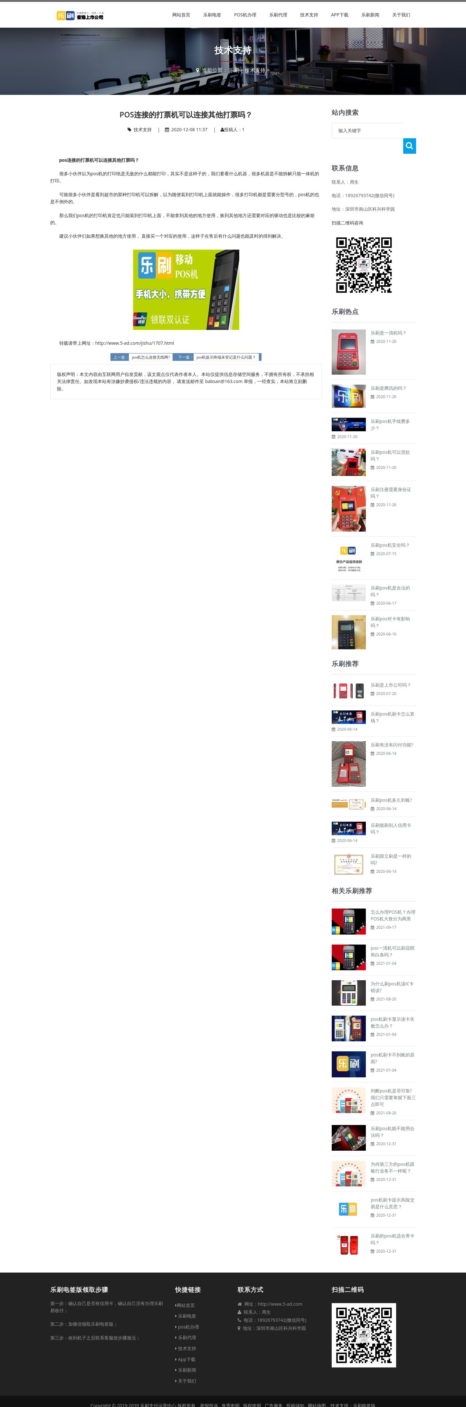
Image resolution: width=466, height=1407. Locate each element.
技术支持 (309, 15)
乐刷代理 (278, 15)
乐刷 (234, 70)
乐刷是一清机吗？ (389, 317)
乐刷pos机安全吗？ (390, 529)
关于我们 (401, 15)
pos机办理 (245, 15)
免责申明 (231, 1390)
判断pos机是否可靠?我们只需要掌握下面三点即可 (393, 1082)
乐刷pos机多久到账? (391, 784)
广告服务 (274, 1390)
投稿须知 (295, 1390)
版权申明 (252, 1390)
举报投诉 (209, 1390)
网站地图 (317, 1390)
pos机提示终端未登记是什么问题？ (226, 357)
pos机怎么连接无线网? (151, 357)
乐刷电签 (212, 15)
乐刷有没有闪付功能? (392, 729)
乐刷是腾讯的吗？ (389, 373)
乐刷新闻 (370, 15)
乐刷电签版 (364, 1390)
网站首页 (181, 15)
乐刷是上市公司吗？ (391, 669)
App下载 (339, 15)
